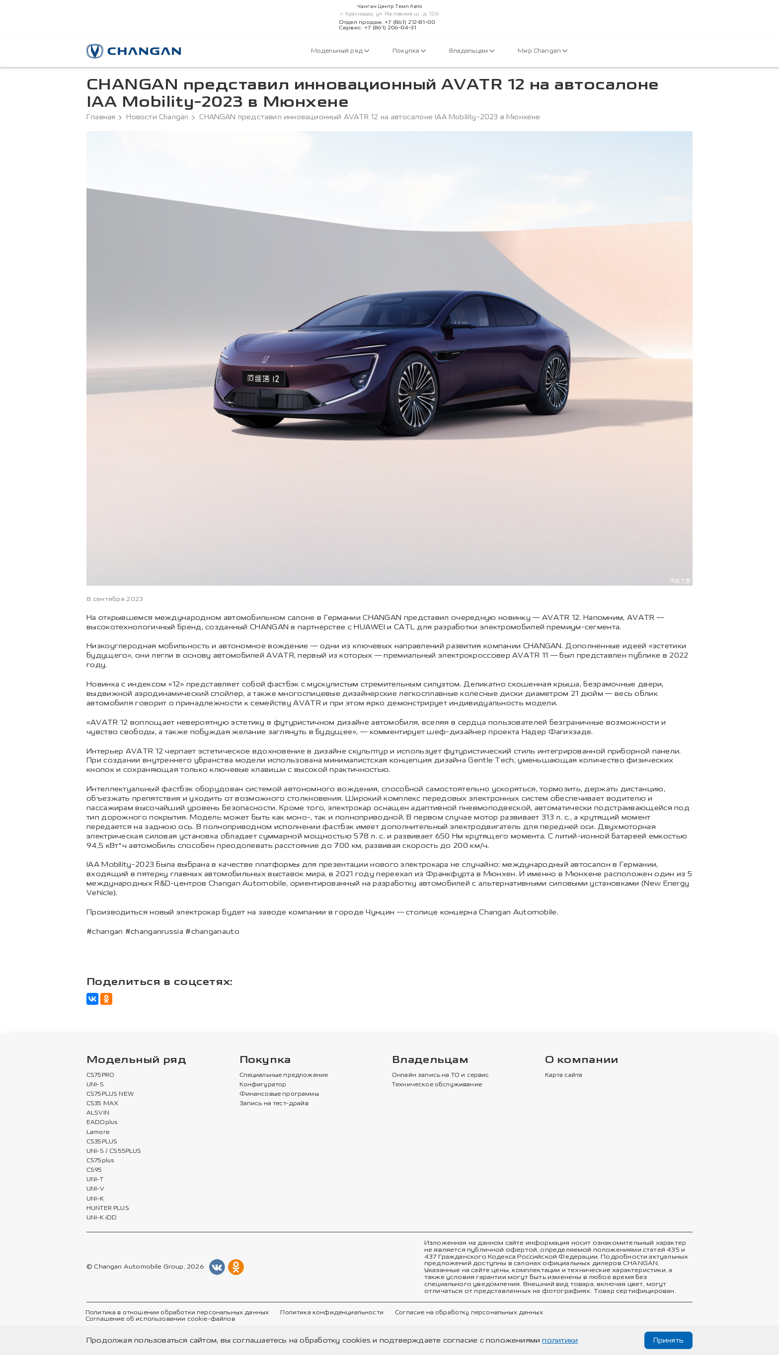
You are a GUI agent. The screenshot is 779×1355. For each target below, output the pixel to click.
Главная (100, 117)
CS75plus (100, 1161)
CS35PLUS (101, 1142)
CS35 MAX (102, 1104)
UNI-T (94, 1180)
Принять (668, 1340)
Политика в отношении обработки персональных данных (177, 1313)
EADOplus (101, 1123)
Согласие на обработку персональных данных (469, 1313)
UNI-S (95, 1085)
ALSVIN (97, 1113)
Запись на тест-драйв (274, 1104)
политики (560, 1340)
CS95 (94, 1170)
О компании (582, 1060)
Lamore (98, 1132)
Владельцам (471, 51)
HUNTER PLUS (107, 1208)
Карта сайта (564, 1075)
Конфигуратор (263, 1085)
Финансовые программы (279, 1094)
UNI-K (95, 1199)
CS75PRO (100, 1075)
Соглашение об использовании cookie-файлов (160, 1319)
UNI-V (95, 1189)
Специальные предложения (283, 1075)
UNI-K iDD (101, 1218)
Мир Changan (542, 51)
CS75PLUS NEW (110, 1094)
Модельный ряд (340, 51)
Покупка (409, 51)
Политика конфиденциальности (331, 1313)
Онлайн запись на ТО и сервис (440, 1075)
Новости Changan (157, 117)
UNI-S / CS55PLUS (114, 1151)
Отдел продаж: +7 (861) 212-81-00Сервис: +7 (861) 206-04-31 (387, 25)
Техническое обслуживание (437, 1085)
